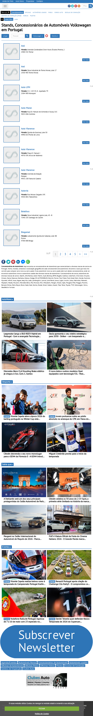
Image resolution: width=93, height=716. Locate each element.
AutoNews (7, 299)
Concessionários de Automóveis (52, 662)
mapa (16, 19)
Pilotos (59, 665)
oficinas (28, 12)
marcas (25, 15)
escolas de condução (72, 12)
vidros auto (58, 12)
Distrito (55, 36)
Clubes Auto (28, 668)
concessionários (17, 12)
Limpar (5, 36)
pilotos (32, 15)
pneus (50, 12)
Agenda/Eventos (9, 662)
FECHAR (42, 708)
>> (85, 254)
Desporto (7, 381)
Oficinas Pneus (32, 665)
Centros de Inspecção (11, 668)
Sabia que (7, 464)
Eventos (6, 546)
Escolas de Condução (75, 665)
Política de (42, 714)
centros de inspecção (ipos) (11, 15)
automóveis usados (39, 12)
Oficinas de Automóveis (12, 665)
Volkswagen (38, 36)
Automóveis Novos (27, 662)
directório (9, 19)
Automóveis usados (78, 662)
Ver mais (86, 60)
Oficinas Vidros (47, 665)
